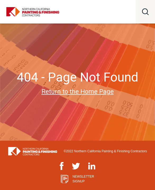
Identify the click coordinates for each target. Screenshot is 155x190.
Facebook (61, 165)
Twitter (76, 166)
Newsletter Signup (83, 179)
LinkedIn (91, 165)
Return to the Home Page (78, 91)
